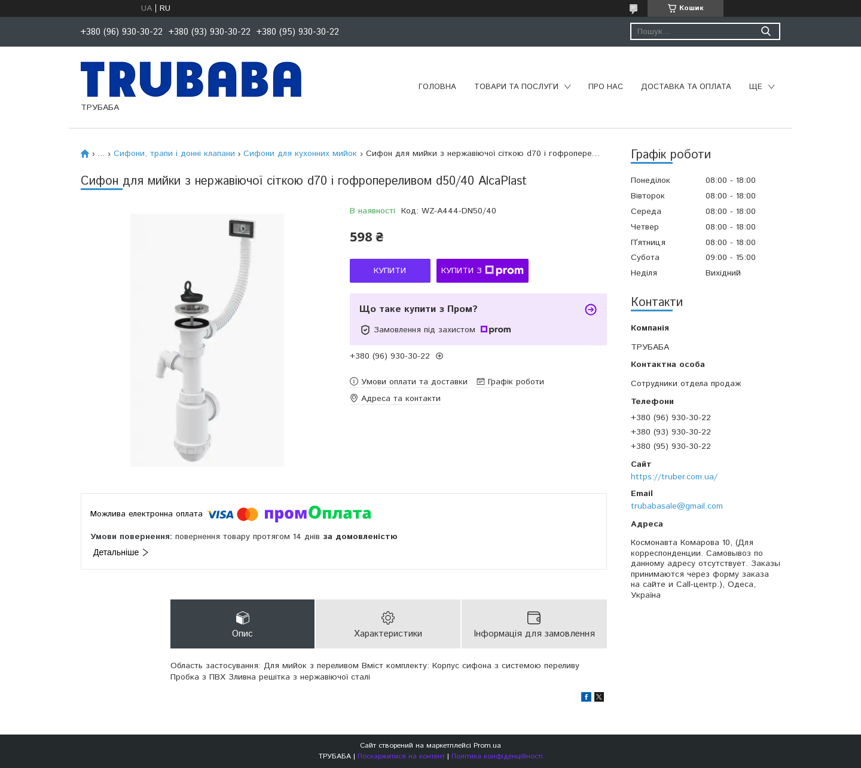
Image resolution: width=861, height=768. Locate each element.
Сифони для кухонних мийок (300, 153)
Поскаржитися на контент (401, 756)
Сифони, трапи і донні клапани (174, 153)
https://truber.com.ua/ (674, 477)
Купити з (482, 271)
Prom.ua (487, 746)
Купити (390, 271)
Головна (437, 87)
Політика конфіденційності (497, 756)
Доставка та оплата (686, 87)
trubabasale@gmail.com (677, 506)
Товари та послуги (516, 87)
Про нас (605, 87)
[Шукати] (765, 31)
